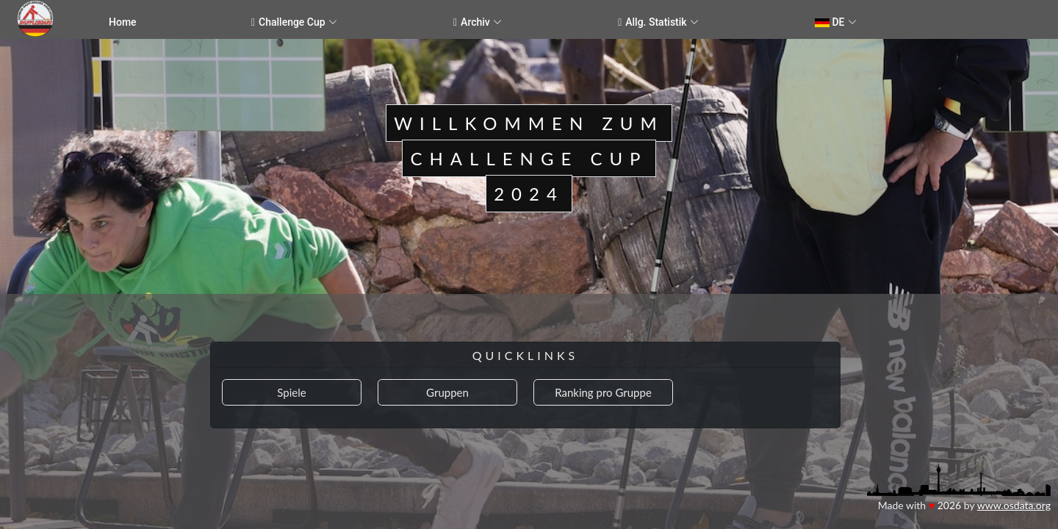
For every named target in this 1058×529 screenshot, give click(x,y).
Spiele (291, 392)
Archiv (471, 22)
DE (830, 22)
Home (123, 22)
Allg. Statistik (652, 22)
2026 (949, 505)
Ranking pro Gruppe (603, 392)
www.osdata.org (1014, 505)
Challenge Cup (288, 22)
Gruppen (447, 392)
